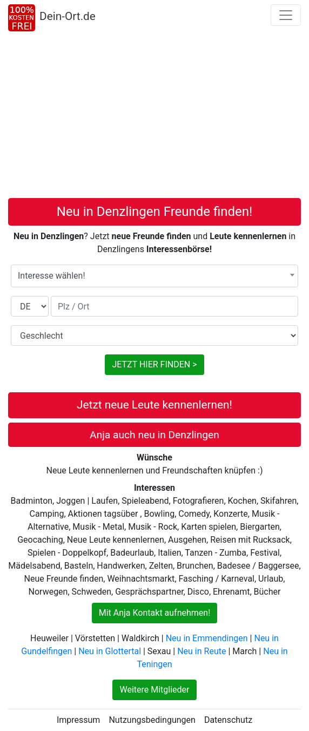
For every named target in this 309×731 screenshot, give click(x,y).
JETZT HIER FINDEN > (154, 364)
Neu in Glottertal (109, 651)
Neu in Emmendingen (207, 638)
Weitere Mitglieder (154, 689)
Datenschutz (228, 720)
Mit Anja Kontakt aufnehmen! (155, 613)
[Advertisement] (154, 117)
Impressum (78, 720)
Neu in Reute (201, 651)
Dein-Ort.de (67, 16)
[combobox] (154, 276)
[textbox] (154, 276)
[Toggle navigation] (286, 15)
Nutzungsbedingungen (152, 720)
